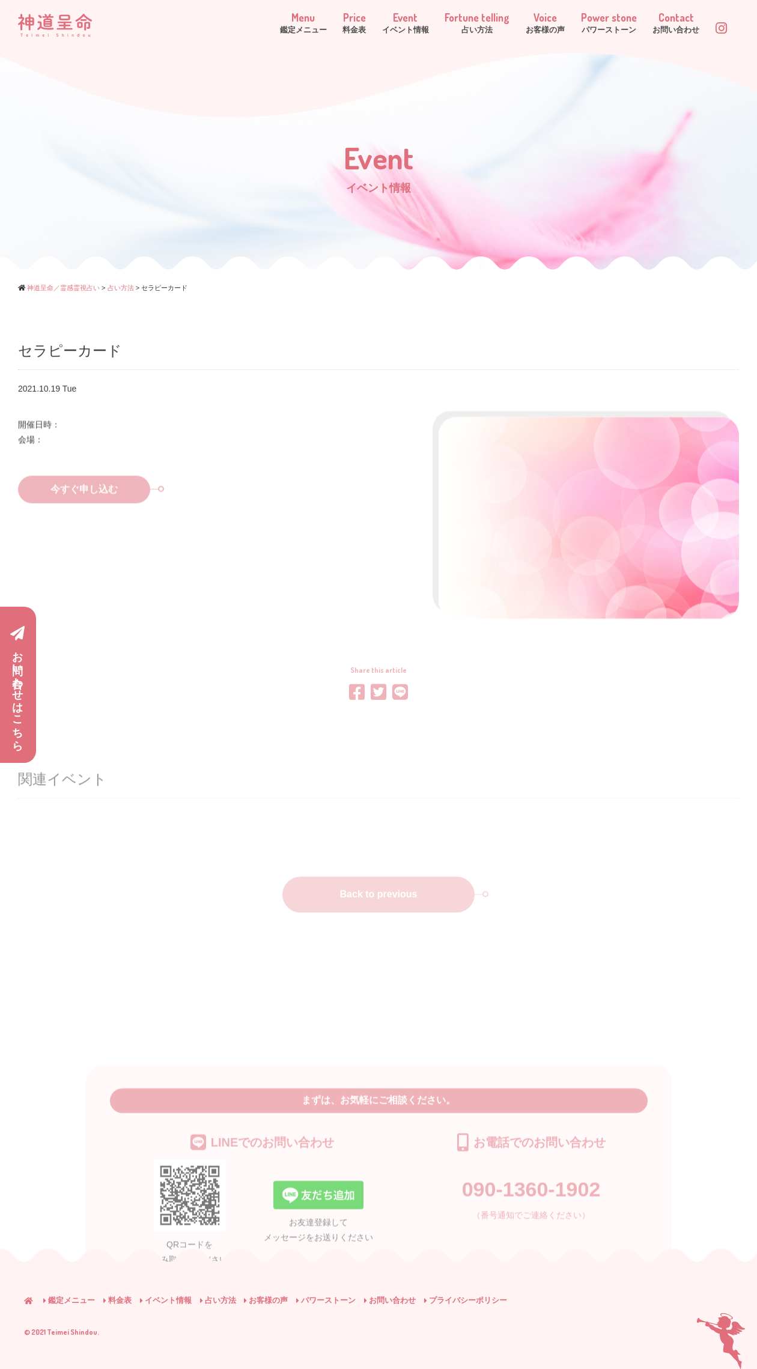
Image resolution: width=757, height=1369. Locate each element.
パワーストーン (326, 1300)
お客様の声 (266, 1300)
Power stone (591, 23)
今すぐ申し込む (100, 508)
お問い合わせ (390, 1300)
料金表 (117, 1300)
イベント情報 (166, 1300)
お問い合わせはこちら (17, 685)
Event (358, 23)
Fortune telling (440, 23)
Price (299, 23)
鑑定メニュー (69, 1300)
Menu (239, 23)
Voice (518, 23)
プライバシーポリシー (465, 1300)
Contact (668, 23)
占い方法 (218, 1300)
